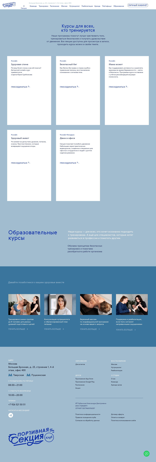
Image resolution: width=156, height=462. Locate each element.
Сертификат (107, 6)
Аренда (97, 6)
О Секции (24, 7)
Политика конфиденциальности (87, 414)
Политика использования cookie (123, 420)
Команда (33, 6)
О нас (113, 379)
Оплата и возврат (118, 417)
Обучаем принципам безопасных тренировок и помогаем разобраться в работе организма (85, 248)
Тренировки (43, 6)
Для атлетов (80, 364)
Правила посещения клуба (85, 417)
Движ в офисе (67, 138)
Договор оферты (117, 414)
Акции (77, 388)
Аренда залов (116, 385)
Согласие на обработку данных (87, 420)
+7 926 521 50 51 (16, 404)
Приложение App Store (84, 379)
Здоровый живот (20, 138)
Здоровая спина (19, 64)
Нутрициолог (74, 6)
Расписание (54, 6)
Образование (119, 6)
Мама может (116, 64)
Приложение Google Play (85, 382)
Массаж (64, 6)
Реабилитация (87, 6)
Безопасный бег (68, 64)
